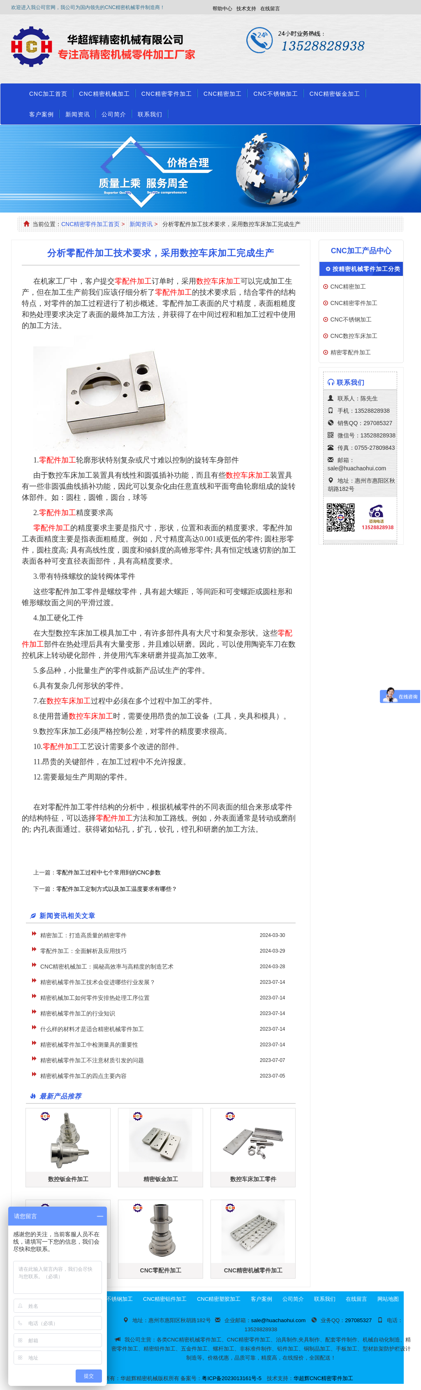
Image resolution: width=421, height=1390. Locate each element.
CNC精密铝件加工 (165, 1299)
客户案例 (41, 114)
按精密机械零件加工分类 (366, 269)
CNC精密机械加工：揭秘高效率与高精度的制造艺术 (106, 966)
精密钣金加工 (160, 1179)
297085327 (377, 423)
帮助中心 (222, 9)
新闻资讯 (77, 114)
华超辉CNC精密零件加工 (323, 1378)
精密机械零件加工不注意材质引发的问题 (92, 1060)
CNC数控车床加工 (354, 336)
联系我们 (150, 114)
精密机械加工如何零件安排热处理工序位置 (95, 998)
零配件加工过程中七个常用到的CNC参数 (108, 872)
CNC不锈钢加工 (275, 93)
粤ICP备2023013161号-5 (231, 1378)
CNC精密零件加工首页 (90, 224)
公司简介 (114, 114)
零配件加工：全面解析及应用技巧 (83, 951)
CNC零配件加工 (160, 1270)
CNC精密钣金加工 (335, 93)
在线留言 (270, 9)
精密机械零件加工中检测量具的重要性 (89, 1044)
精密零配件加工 (351, 352)
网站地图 (388, 1299)
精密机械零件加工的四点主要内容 (83, 1076)
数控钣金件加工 (68, 1179)
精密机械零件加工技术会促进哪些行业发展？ (97, 982)
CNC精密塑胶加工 (219, 1299)
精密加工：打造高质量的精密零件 (83, 935)
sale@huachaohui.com (357, 468)
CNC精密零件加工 (166, 93)
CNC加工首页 (48, 93)
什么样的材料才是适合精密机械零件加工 (92, 1029)
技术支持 (246, 9)
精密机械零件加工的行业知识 (77, 1013)
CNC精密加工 (223, 93)
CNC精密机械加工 (104, 93)
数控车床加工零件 (253, 1179)
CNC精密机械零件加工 (253, 1270)
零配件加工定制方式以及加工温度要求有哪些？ (116, 889)
